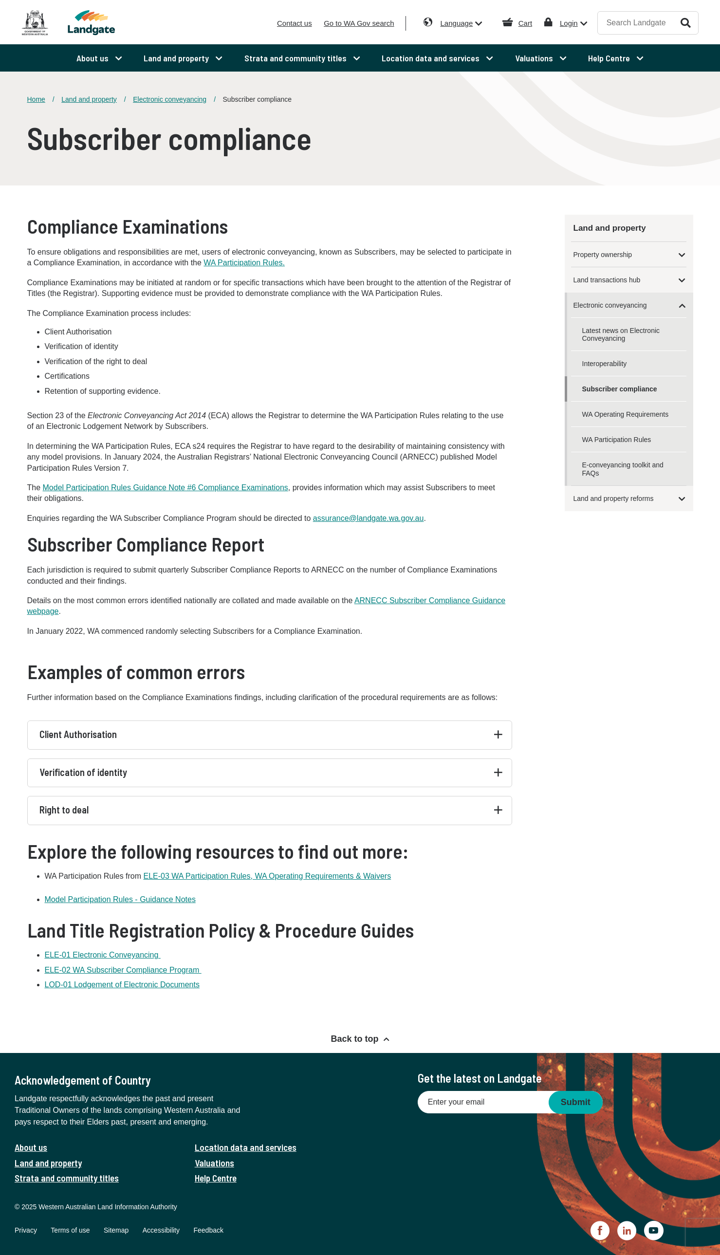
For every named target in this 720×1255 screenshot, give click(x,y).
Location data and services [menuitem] (431, 58)
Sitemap (116, 1230)
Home (36, 99)
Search (686, 22)
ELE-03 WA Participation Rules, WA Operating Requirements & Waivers (267, 876)
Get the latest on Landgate (480, 1078)
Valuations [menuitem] (535, 58)
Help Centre (216, 1177)
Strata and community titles (67, 1177)
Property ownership (602, 254)
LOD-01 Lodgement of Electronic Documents (122, 984)
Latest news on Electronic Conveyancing (621, 334)
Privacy (26, 1230)
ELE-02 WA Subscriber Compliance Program (123, 970)
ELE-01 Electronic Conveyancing (103, 955)
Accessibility (161, 1230)
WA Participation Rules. (244, 262)
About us (31, 1147)
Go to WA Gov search (359, 23)
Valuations (214, 1162)
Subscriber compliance (619, 389)
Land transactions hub (607, 280)
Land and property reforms (613, 498)
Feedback (208, 1230)
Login (569, 23)
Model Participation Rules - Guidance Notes (120, 899)
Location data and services (245, 1147)
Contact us (294, 23)
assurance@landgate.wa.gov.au (368, 518)
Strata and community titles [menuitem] (296, 58)
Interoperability (604, 364)
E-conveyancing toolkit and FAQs (623, 469)
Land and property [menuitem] (177, 58)
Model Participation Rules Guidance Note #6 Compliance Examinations (165, 487)
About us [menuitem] (93, 58)
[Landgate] (106, 23)
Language (457, 23)
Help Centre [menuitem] (610, 58)
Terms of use (70, 1230)
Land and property (89, 99)
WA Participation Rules (616, 439)
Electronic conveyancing (169, 99)
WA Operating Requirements (625, 414)
